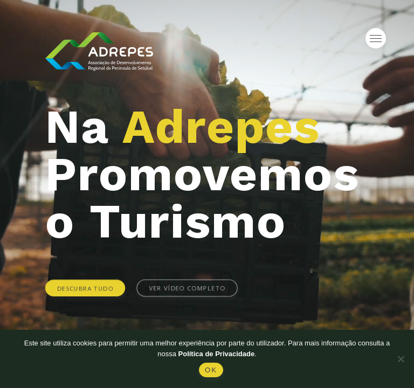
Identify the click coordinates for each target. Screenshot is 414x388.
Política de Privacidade (216, 354)
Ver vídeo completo (186, 287)
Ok (211, 370)
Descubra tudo (85, 287)
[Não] (400, 359)
